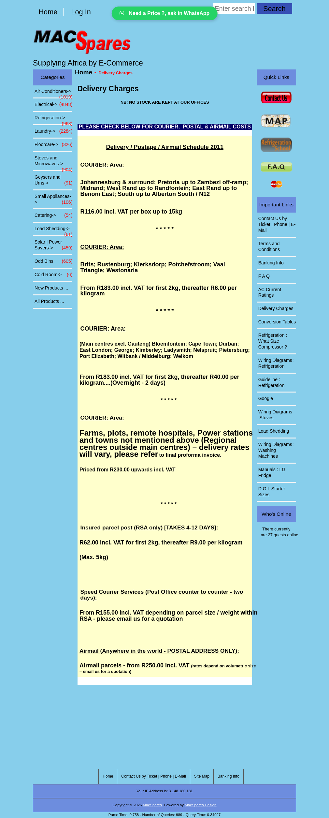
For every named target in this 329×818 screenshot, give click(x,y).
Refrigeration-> (53, 119)
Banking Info (271, 262)
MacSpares (152, 805)
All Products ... (49, 301)
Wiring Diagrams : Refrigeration (276, 363)
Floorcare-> (53, 145)
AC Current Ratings (269, 292)
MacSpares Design (200, 805)
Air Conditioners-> (53, 93)
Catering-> (53, 215)
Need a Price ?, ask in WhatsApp (165, 13)
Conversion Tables (277, 321)
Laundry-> (53, 131)
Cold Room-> (53, 275)
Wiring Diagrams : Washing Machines (276, 450)
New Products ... (51, 287)
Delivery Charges (275, 308)
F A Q (264, 276)
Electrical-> (53, 105)
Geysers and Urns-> (53, 180)
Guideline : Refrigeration (271, 382)
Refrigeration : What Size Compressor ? (272, 341)
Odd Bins (53, 261)
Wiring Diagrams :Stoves (275, 414)
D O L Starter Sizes (271, 491)
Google (265, 398)
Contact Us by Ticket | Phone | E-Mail (277, 224)
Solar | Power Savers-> (53, 245)
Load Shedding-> (53, 230)
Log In (81, 12)
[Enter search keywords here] (234, 8)
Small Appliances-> (53, 199)
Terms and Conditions (269, 246)
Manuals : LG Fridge (272, 472)
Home (47, 12)
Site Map (201, 776)
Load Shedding (273, 431)
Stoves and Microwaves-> (53, 162)
